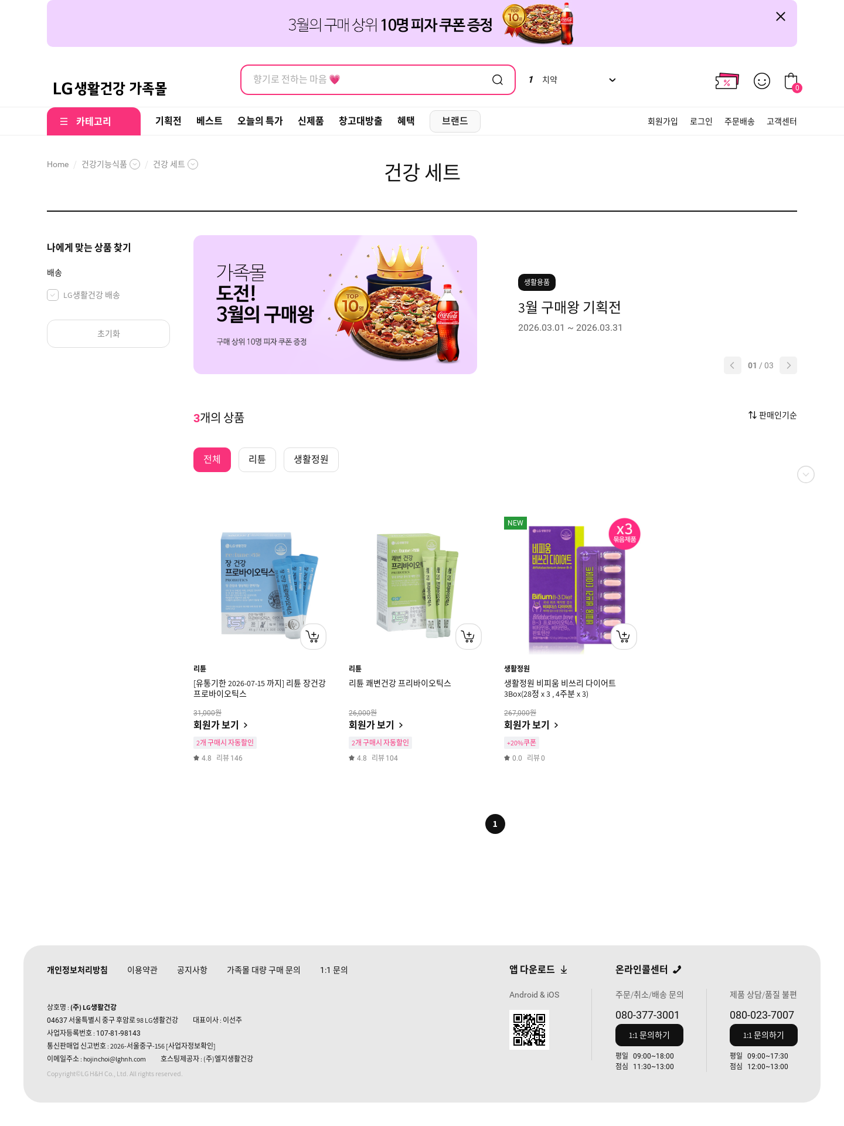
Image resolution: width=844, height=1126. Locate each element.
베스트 (209, 121)
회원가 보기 (216, 725)
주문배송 (739, 121)
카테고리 (93, 122)
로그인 (701, 121)
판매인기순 (778, 415)
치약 (542, 80)
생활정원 (517, 668)
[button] (732, 365)
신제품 (311, 121)
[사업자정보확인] (191, 1046)
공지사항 (192, 970)
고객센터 (782, 121)
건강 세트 (169, 164)
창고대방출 (361, 121)
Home (58, 164)
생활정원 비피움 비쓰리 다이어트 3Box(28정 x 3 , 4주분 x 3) (560, 688)
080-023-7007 (762, 1015)
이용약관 (142, 970)
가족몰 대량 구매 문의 (264, 970)
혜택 (406, 121)
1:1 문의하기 (649, 1035)
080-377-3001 (647, 1015)
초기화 (108, 333)
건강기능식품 (104, 164)
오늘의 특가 (260, 121)
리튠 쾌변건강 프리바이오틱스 (400, 683)
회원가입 (663, 121)
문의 (334, 970)
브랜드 (455, 121)
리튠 (199, 668)
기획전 (168, 121)
